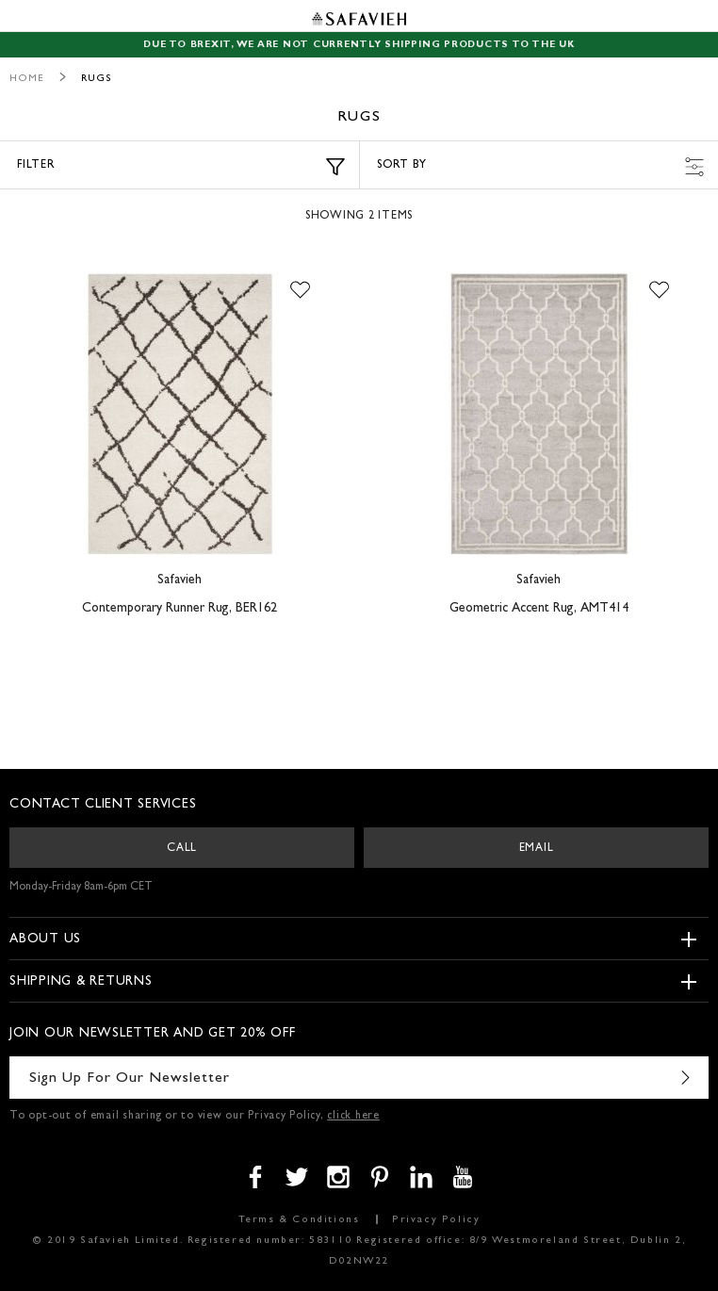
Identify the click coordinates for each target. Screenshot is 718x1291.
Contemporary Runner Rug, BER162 (179, 608)
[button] (300, 291)
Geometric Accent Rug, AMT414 (538, 608)
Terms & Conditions (299, 1220)
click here (353, 1116)
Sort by (540, 166)
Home (26, 79)
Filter (181, 166)
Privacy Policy (436, 1220)
